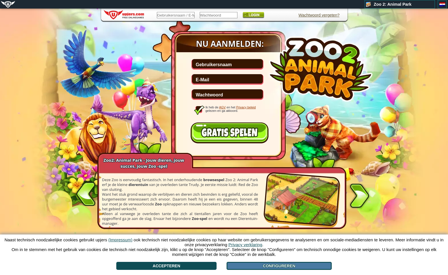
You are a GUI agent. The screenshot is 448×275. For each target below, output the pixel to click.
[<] (86, 193)
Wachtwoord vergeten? (319, 15)
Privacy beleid (246, 107)
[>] (359, 197)
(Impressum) (120, 239)
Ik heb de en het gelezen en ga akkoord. (230, 109)
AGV (222, 107)
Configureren (279, 266)
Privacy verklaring (245, 244)
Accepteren (166, 266)
